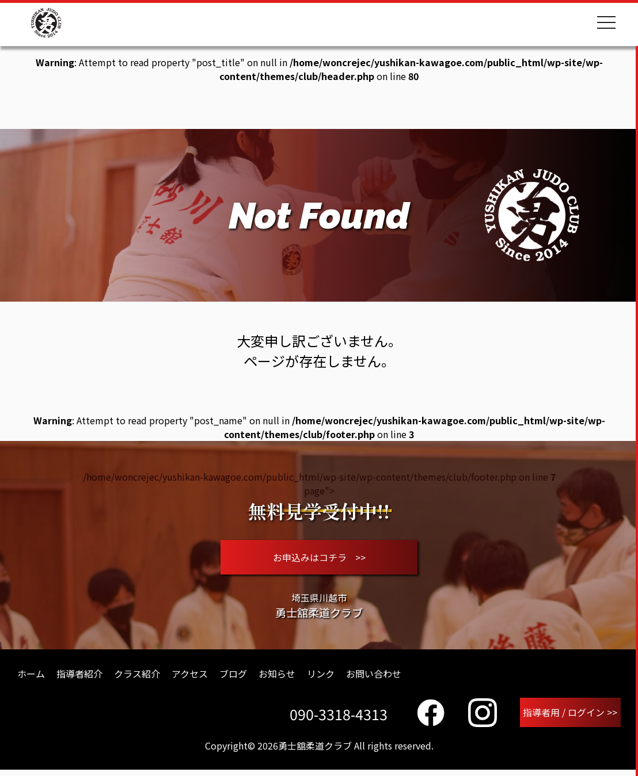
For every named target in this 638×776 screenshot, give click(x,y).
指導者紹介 (79, 678)
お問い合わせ (373, 678)
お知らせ (277, 678)
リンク (321, 678)
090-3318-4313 (339, 719)
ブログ (233, 678)
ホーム (31, 678)
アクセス (190, 678)
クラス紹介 (137, 678)
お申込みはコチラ (319, 559)
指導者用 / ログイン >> (570, 718)
